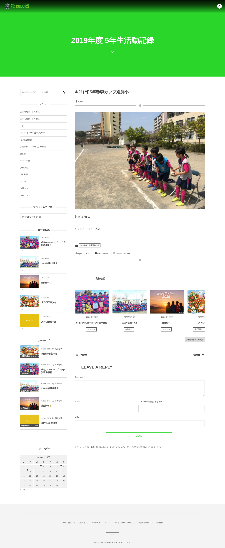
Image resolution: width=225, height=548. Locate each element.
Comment (79, 377)
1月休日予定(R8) (205, 325)
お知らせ (91, 331)
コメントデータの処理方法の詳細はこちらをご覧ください (141, 447)
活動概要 (24, 174)
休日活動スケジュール (204, 331)
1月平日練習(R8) (48, 322)
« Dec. (23, 489)
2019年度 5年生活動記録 (89, 245)
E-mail (144, 402)
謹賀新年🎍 (167, 325)
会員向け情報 (26, 140)
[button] (219, 5)
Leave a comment (122, 253)
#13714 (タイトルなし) (30, 119)
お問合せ (24, 188)
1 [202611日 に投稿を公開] (43, 467)
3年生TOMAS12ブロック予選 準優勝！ (92, 325)
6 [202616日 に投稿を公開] (30, 471)
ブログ (23, 181)
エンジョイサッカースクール (33, 133)
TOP (22, 126)
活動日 (23, 154)
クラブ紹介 (25, 160)
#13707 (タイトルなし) (30, 112)
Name (77, 402)
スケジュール (26, 195)
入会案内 (24, 168)
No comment (102, 253)
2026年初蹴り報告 (130, 325)
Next (199, 355)
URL (77, 417)
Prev (81, 355)
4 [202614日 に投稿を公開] (63, 467)
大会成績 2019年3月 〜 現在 (33, 147)
